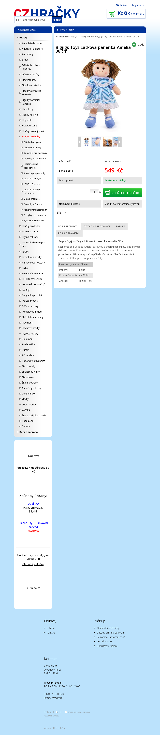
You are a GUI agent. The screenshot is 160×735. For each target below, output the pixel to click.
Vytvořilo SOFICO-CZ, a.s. (55, 728)
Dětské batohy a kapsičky (31, 67)
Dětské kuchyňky (32, 142)
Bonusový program (107, 646)
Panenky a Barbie (33, 204)
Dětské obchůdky (32, 147)
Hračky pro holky (31, 136)
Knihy (25, 268)
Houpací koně (29, 125)
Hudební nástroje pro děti (33, 244)
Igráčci (25, 251)
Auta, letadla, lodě (32, 43)
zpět (141, 44)
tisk (59, 712)
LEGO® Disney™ (32, 178)
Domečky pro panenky (35, 152)
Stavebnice (28, 377)
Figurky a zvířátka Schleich (31, 92)
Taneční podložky (31, 388)
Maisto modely (30, 300)
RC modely (28, 355)
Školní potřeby (30, 382)
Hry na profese (30, 231)
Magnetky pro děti (32, 295)
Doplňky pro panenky (35, 158)
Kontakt (51, 632)
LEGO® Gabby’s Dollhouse (32, 191)
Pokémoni (27, 339)
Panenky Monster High (35, 209)
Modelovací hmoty (32, 311)
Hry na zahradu (30, 237)
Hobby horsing (30, 114)
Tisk (64, 212)
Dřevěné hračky (30, 74)
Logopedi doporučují (33, 284)
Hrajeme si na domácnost (31, 165)
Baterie (26, 426)
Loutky (25, 289)
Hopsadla (27, 120)
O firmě (51, 628)
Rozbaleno (28, 420)
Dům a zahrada (28, 432)
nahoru (48, 712)
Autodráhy (27, 54)
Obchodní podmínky (33, 564)
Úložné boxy (28, 393)
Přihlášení (121, 5)
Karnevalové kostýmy (33, 262)
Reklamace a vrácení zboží (111, 637)
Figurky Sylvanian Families (31, 101)
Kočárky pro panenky (35, 173)
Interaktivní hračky (32, 257)
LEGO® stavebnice (32, 279)
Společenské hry (31, 371)
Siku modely (28, 366)
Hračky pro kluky (31, 226)
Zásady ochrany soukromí (111, 632)
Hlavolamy (27, 109)
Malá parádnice (32, 198)
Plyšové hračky (30, 333)
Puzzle (25, 349)
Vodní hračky (29, 404)
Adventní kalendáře (32, 48)
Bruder (25, 59)
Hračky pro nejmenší (33, 131)
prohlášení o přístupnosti (79, 712)
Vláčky (25, 399)
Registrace (138, 5)
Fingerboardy (29, 79)
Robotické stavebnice (33, 360)
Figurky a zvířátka (31, 85)
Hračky (23, 37)
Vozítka (26, 409)
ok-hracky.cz (33, 588)
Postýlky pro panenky (35, 215)
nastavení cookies (51, 715)
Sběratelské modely (32, 317)
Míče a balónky (30, 306)
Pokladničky (28, 344)
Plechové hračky (31, 328)
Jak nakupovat (104, 641)
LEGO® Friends (32, 184)
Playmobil (27, 322)
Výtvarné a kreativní (34, 220)
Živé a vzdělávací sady (34, 415)
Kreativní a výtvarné (32, 273)
